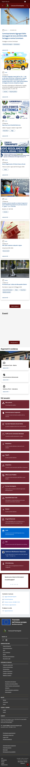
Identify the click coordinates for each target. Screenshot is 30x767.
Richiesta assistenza (7, 739)
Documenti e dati (6, 658)
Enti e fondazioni (6, 652)
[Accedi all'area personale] (25, 1)
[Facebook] (3, 640)
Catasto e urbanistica (7, 673)
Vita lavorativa (6, 669)
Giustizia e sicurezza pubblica (11, 684)
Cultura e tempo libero (8, 667)
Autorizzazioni (8, 692)
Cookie (2, 763)
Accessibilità (4, 760)
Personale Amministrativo (8, 656)
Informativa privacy (7, 747)
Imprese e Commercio (7, 671)
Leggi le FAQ (5, 737)
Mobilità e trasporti (7, 675)
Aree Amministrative (7, 648)
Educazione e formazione (10, 681)
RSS (2, 758)
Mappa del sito (4, 764)
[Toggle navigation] (2, 5)
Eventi (4, 712)
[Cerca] (27, 5)
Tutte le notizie (15, 306)
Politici (4, 654)
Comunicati (5, 702)
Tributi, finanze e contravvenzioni (12, 686)
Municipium (20, 761)
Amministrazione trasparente (9, 745)
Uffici (4, 650)
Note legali (5, 750)
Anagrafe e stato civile (8, 665)
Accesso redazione (23, 762)
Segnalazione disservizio (8, 735)
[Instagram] (6, 640)
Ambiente (7, 688)
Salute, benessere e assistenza (11, 690)
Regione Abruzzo (5, 1)
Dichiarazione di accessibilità (9, 752)
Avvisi (6, 30)
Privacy (2, 761)
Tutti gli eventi (14, 342)
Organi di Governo (7, 646)
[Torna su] (27, 764)
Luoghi (4, 710)
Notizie (5, 160)
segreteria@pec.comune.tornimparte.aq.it (12, 725)
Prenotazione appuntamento (9, 733)
